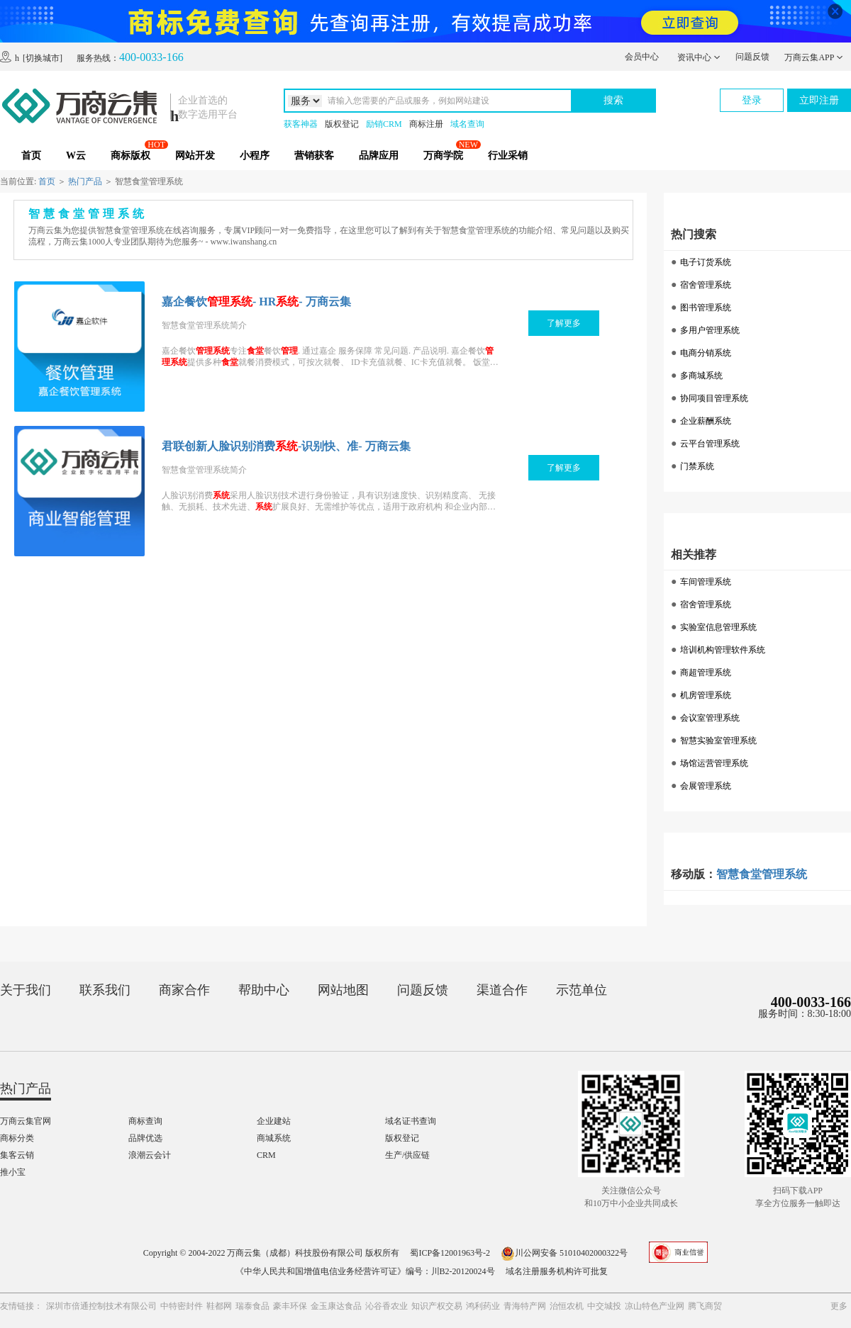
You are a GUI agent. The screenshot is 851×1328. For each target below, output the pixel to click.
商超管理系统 (705, 672)
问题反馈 (752, 57)
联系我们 (104, 990)
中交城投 (604, 1306)
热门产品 (85, 181)
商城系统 (274, 1138)
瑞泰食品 (252, 1306)
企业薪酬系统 (705, 421)
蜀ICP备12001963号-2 (450, 1253)
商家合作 (184, 990)
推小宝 (13, 1172)
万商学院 (443, 155)
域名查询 (467, 124)
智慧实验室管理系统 (718, 740)
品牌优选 (145, 1138)
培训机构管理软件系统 (722, 650)
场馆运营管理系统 (714, 763)
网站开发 (195, 155)
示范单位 (581, 990)
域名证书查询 (410, 1121)
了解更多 (564, 323)
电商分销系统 (705, 353)
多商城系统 (701, 376)
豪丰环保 (290, 1306)
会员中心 (642, 57)
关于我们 (25, 990)
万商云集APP (813, 57)
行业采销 (508, 155)
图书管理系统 (705, 308)
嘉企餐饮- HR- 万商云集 (256, 302)
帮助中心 (263, 990)
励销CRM (384, 124)
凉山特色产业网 (654, 1306)
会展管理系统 (705, 786)
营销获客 (314, 155)
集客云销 (17, 1155)
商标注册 (426, 124)
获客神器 (301, 124)
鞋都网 (219, 1306)
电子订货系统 (705, 262)
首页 (31, 155)
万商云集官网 (25, 1121)
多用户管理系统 (710, 330)
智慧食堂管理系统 (761, 874)
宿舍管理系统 (705, 285)
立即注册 (819, 100)
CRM (266, 1155)
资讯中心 (699, 57)
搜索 (613, 100)
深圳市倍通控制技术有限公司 (101, 1306)
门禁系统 (697, 466)
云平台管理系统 (710, 444)
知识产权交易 (436, 1306)
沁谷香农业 (386, 1306)
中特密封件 (181, 1306)
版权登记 (342, 124)
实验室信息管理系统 (718, 627)
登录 (752, 100)
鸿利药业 (483, 1306)
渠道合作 (502, 990)
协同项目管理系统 (714, 398)
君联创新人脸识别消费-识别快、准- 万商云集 (286, 446)
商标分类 (17, 1138)
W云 (76, 155)
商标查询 (145, 1121)
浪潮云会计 (149, 1155)
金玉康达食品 (336, 1306)
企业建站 (274, 1121)
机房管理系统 (705, 695)
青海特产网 (525, 1306)
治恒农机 (567, 1306)
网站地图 (343, 990)
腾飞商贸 (705, 1306)
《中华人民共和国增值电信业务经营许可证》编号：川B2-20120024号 (365, 1271)
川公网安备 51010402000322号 (564, 1253)
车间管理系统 (705, 582)
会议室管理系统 (710, 718)
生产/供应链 (407, 1155)
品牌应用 (379, 155)
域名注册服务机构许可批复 (557, 1271)
